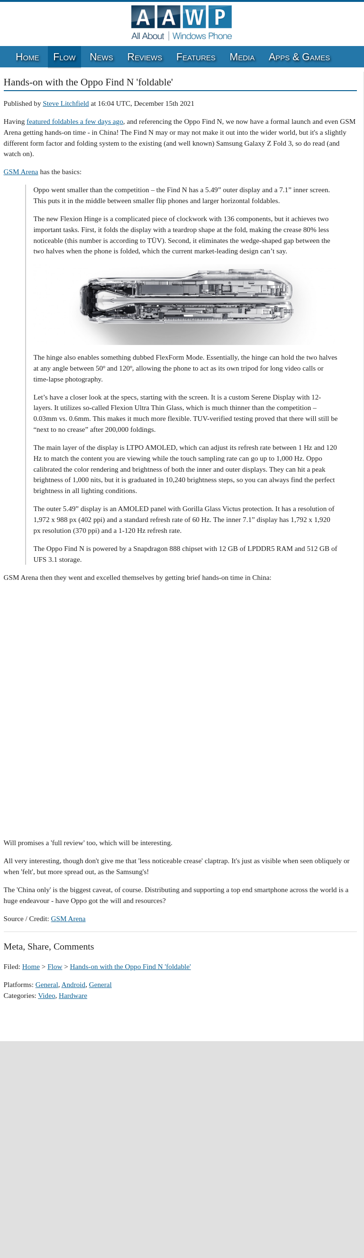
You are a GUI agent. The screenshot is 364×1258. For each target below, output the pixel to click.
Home (27, 57)
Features (196, 57)
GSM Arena (21, 172)
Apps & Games (299, 57)
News (101, 57)
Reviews (145, 57)
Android (74, 984)
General (47, 984)
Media (242, 57)
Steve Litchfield (66, 103)
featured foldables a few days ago (75, 121)
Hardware (73, 995)
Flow (64, 57)
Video (46, 995)
